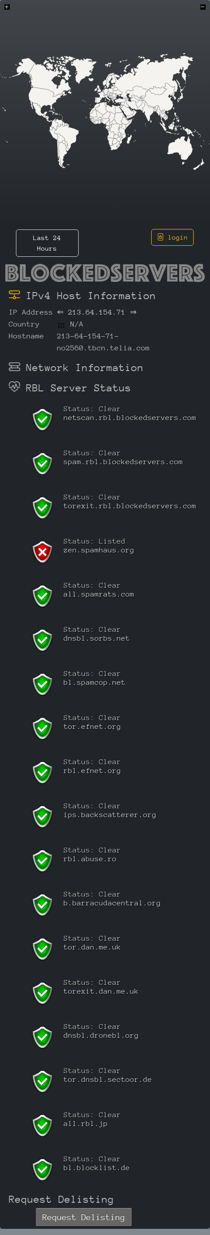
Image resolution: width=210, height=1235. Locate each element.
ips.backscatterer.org (110, 815)
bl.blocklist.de (97, 1168)
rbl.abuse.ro (90, 859)
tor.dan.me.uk (92, 947)
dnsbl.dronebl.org (101, 1035)
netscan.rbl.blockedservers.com (130, 417)
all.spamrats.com (99, 594)
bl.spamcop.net (95, 682)
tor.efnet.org (92, 726)
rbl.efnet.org (92, 770)
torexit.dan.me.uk (101, 991)
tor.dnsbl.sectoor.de (108, 1079)
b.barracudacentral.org (112, 903)
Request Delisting (83, 1217)
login (172, 237)
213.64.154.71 (97, 312)
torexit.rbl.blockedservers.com (130, 506)
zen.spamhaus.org (99, 550)
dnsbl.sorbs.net (97, 638)
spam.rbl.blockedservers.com (123, 462)
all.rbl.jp (86, 1123)
